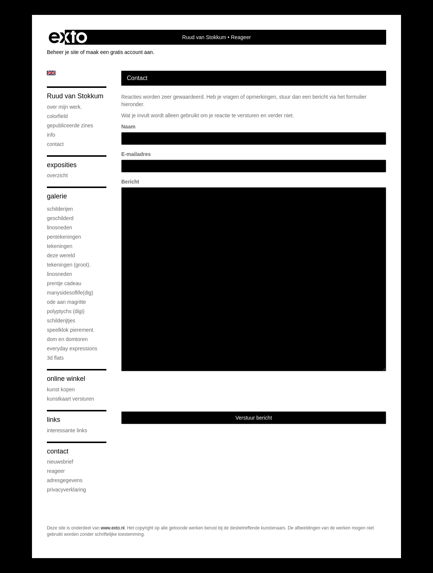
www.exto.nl (113, 528)
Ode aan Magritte (66, 302)
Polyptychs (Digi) (65, 311)
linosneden (59, 227)
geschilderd (60, 218)
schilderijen (60, 209)
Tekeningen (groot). (69, 265)
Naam (128, 127)
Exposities (62, 165)
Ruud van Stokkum (204, 37)
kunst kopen (61, 389)
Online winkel (66, 378)
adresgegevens (65, 480)
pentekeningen (64, 237)
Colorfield (57, 116)
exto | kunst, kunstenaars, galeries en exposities (68, 37)
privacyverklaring (66, 490)
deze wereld (61, 255)
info (51, 135)
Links (53, 419)
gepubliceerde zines (70, 125)
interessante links (67, 430)
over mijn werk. (64, 107)
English (51, 73)
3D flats (55, 358)
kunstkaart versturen (70, 399)
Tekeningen (60, 246)
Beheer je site (63, 52)
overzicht (57, 175)
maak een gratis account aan (119, 52)
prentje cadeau (64, 283)
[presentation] (177, 391)
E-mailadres (136, 154)
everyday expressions (72, 348)
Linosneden (59, 274)
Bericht (130, 182)
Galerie (57, 196)
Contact (55, 144)
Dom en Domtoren (67, 339)
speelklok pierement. (70, 330)
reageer (56, 471)
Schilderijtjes (61, 321)
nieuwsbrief (60, 462)
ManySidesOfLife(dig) (70, 293)
